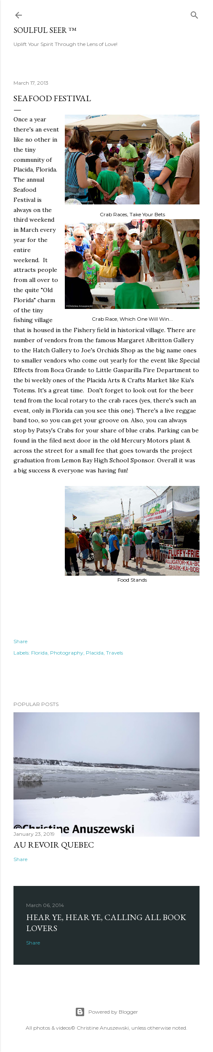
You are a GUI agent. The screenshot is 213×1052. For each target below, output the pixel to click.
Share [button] (20, 641)
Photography (66, 652)
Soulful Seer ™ (45, 30)
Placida (95, 652)
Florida (39, 652)
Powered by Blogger (106, 1012)
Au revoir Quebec (53, 844)
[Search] (194, 13)
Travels (114, 652)
